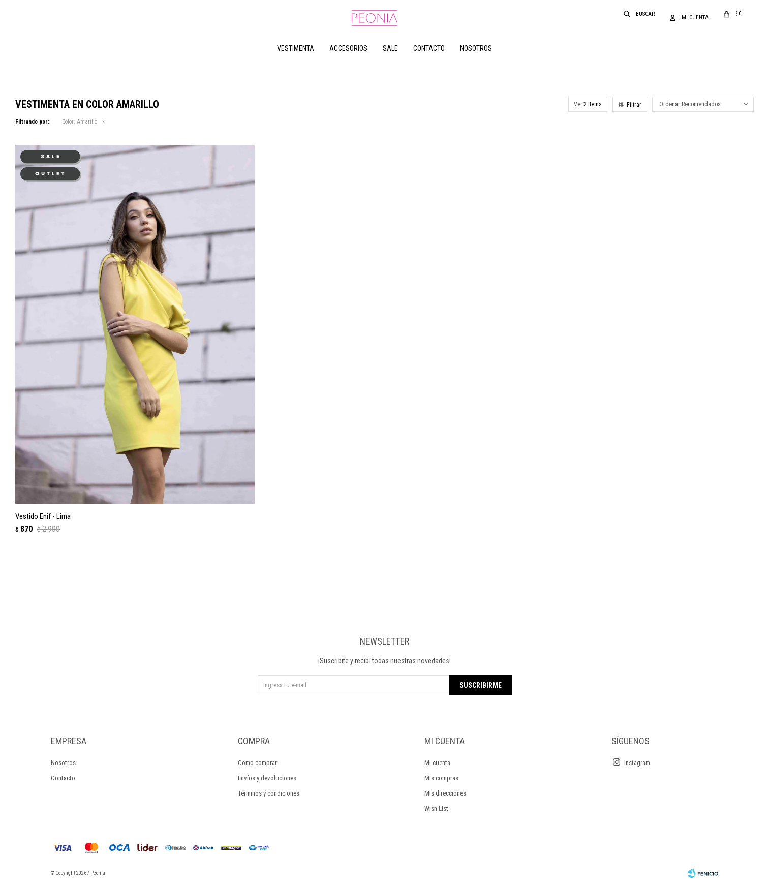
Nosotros (476, 48)
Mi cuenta (437, 763)
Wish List (436, 808)
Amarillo (79, 121)
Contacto (429, 48)
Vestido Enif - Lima (43, 516)
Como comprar (257, 763)
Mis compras (441, 778)
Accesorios (348, 48)
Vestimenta (295, 48)
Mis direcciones (445, 793)
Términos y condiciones (268, 793)
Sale (390, 48)
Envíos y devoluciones (267, 778)
